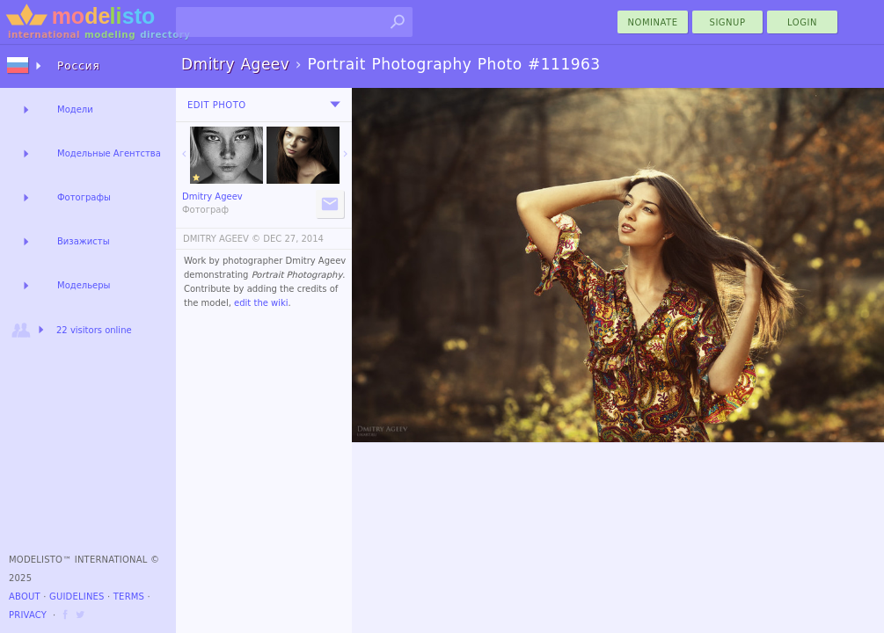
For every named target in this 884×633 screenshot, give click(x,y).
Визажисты (83, 241)
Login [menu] (802, 22)
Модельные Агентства (109, 153)
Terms (128, 596)
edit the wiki (261, 303)
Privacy (28, 615)
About (24, 596)
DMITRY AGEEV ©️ (221, 239)
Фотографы (84, 197)
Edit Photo (216, 105)
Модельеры (84, 285)
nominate (653, 22)
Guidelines (77, 596)
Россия (78, 66)
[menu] (335, 105)
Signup (728, 22)
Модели (75, 109)
